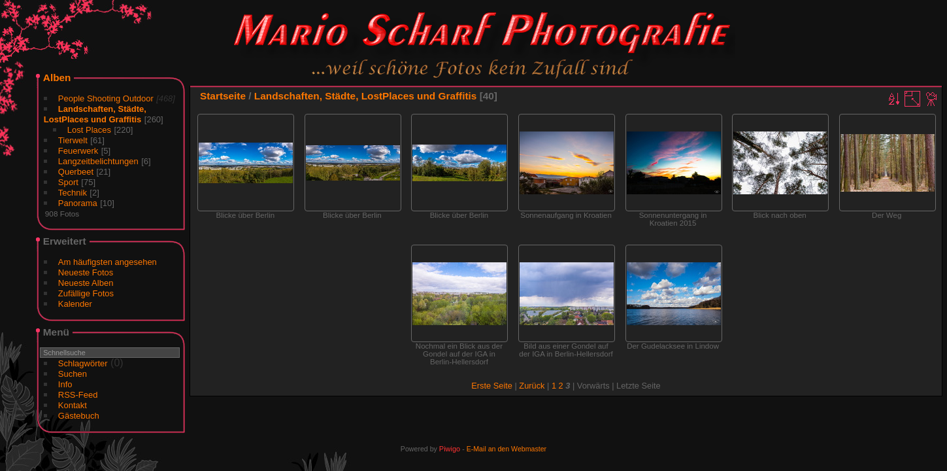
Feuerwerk (78, 151)
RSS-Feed (78, 395)
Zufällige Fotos (86, 293)
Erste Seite (491, 386)
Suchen (72, 374)
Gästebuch (78, 416)
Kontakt (72, 405)
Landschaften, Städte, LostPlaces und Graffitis (95, 114)
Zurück (531, 386)
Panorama (77, 203)
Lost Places (89, 130)
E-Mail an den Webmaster (506, 449)
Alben (57, 77)
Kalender (75, 304)
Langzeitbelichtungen (98, 161)
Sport (68, 182)
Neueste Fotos (86, 272)
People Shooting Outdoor (106, 98)
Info (65, 384)
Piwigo (449, 449)
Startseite (223, 95)
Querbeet (75, 172)
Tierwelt (73, 140)
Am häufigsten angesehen (107, 262)
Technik (72, 193)
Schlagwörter (83, 363)
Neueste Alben (86, 283)
